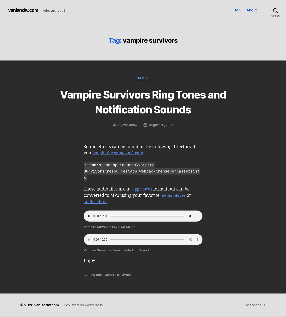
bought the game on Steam (119, 153)
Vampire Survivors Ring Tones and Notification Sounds (143, 101)
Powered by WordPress (84, 305)
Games (143, 79)
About (251, 10)
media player (174, 196)
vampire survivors (118, 275)
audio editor (96, 202)
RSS (238, 10)
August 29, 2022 (161, 125)
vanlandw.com (24, 10)
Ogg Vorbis (143, 189)
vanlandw (129, 125)
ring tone (96, 275)
